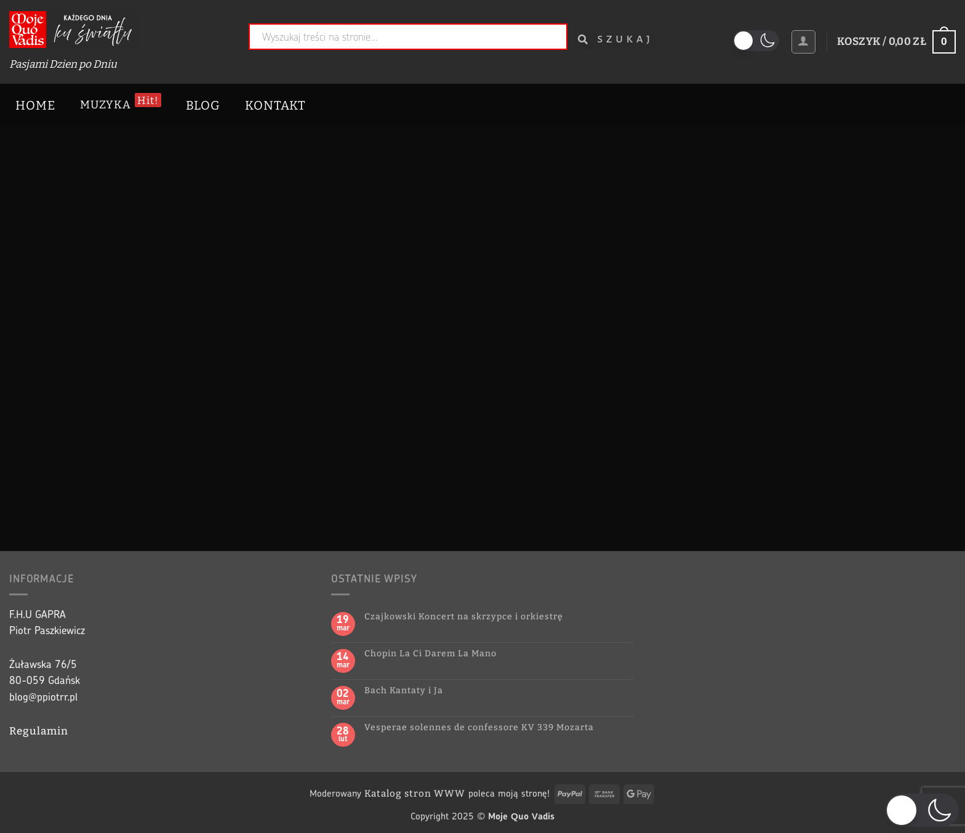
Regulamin (38, 731)
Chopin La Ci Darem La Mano (430, 654)
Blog (203, 105)
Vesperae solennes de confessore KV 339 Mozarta (479, 728)
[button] (803, 42)
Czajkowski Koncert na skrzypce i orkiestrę (463, 617)
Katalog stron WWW (414, 793)
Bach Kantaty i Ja (403, 691)
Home (35, 105)
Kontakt (275, 105)
